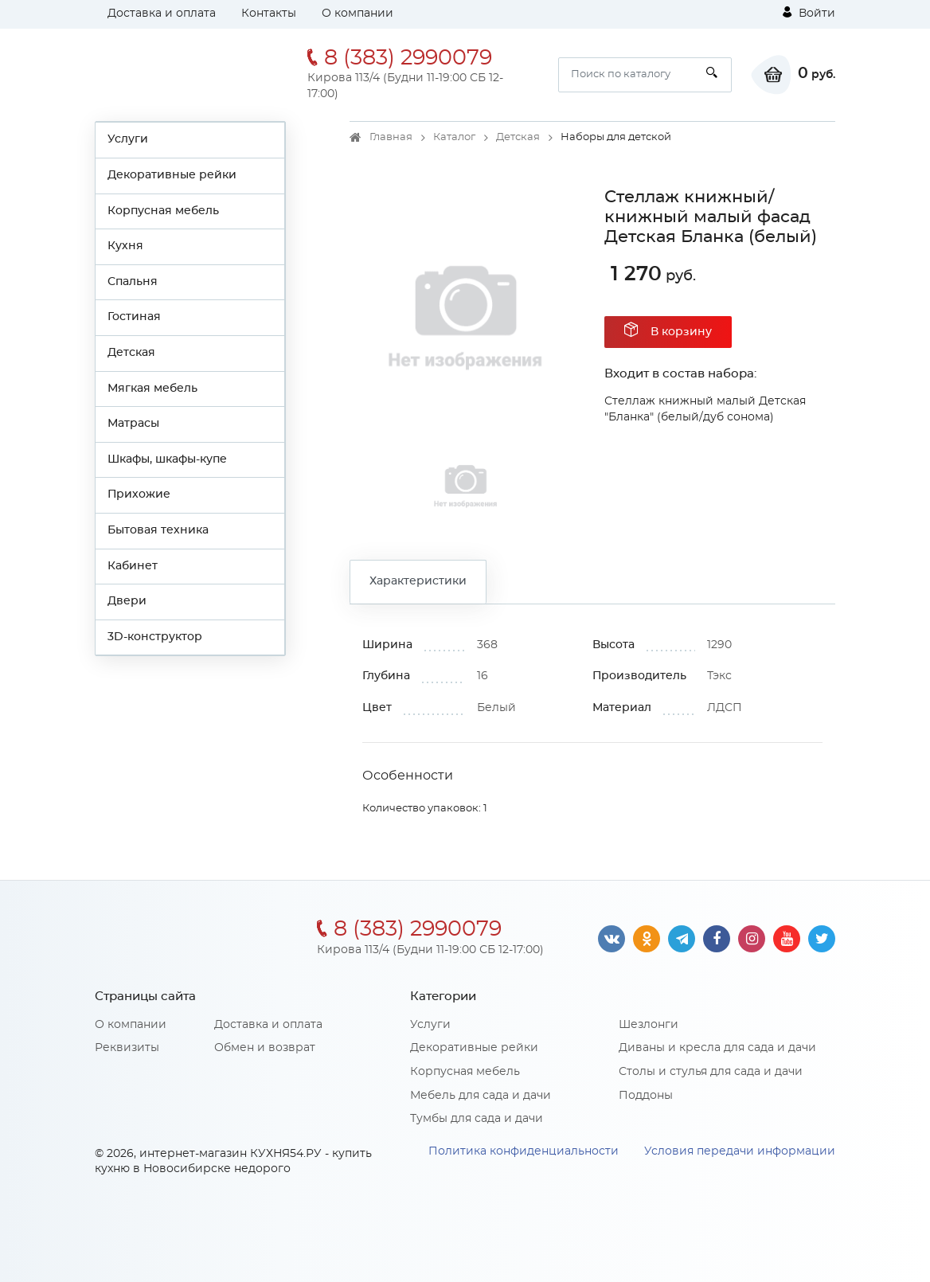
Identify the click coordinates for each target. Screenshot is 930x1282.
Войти (809, 12)
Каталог (454, 137)
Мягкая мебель (152, 388)
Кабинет (132, 566)
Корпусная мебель (163, 211)
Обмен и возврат (264, 1047)
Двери (127, 601)
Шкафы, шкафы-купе (167, 459)
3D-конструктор (154, 637)
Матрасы (133, 423)
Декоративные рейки (171, 175)
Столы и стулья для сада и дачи (711, 1071)
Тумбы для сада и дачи (476, 1118)
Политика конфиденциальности (523, 1151)
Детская (131, 352)
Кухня (125, 246)
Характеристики (418, 581)
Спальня (132, 281)
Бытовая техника (158, 530)
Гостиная (134, 316)
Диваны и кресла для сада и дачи (717, 1047)
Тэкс (719, 676)
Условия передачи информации (739, 1151)
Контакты (268, 13)
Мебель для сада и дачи (480, 1095)
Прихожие (138, 494)
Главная (390, 137)
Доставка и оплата (161, 13)
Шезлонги (648, 1024)
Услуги (127, 139)
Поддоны (646, 1095)
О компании (357, 13)
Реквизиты (127, 1047)
